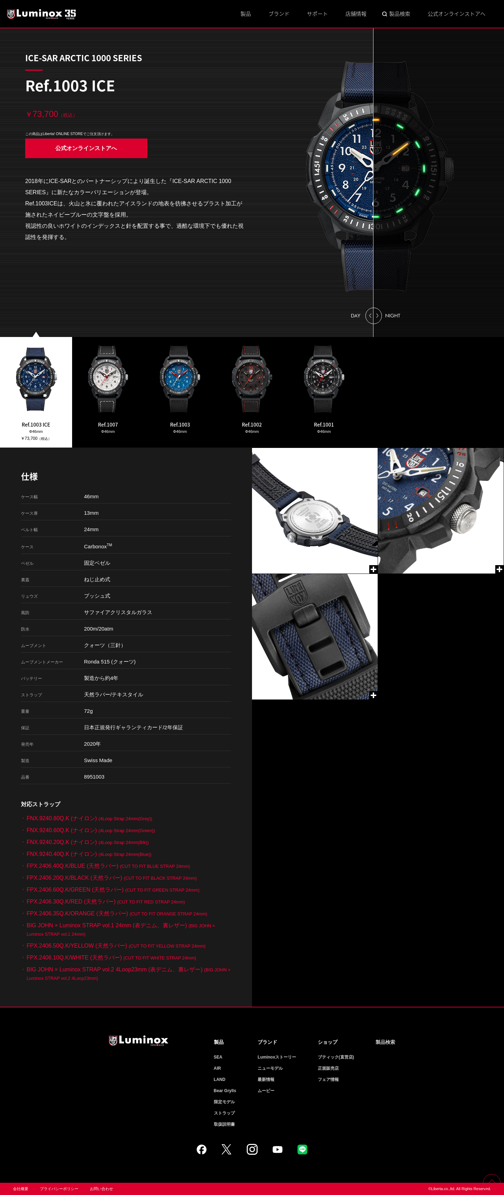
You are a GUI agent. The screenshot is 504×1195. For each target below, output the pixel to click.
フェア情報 (328, 1079)
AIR (217, 1068)
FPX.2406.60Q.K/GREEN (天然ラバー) (113, 890)
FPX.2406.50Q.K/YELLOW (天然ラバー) (116, 946)
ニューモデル (270, 1068)
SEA (218, 1057)
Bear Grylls (225, 1090)
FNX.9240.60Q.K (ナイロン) (91, 830)
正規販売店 (328, 1068)
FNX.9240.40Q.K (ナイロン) (89, 854)
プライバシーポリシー (59, 1189)
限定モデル (224, 1101)
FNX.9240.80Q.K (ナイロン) (89, 818)
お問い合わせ (101, 1189)
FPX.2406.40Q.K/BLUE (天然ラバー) (108, 866)
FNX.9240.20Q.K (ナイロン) (88, 842)
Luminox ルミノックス (42, 14)
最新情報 (266, 1079)
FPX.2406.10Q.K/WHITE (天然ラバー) (111, 958)
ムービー (266, 1090)
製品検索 (399, 13)
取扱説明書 (224, 1124)
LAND (219, 1079)
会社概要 (20, 1189)
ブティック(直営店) (336, 1057)
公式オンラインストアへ (456, 13)
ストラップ (224, 1113)
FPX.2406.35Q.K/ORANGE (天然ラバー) (117, 913)
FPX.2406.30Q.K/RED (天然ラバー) (106, 902)
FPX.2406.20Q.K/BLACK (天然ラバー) (112, 878)
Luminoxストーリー (277, 1057)
